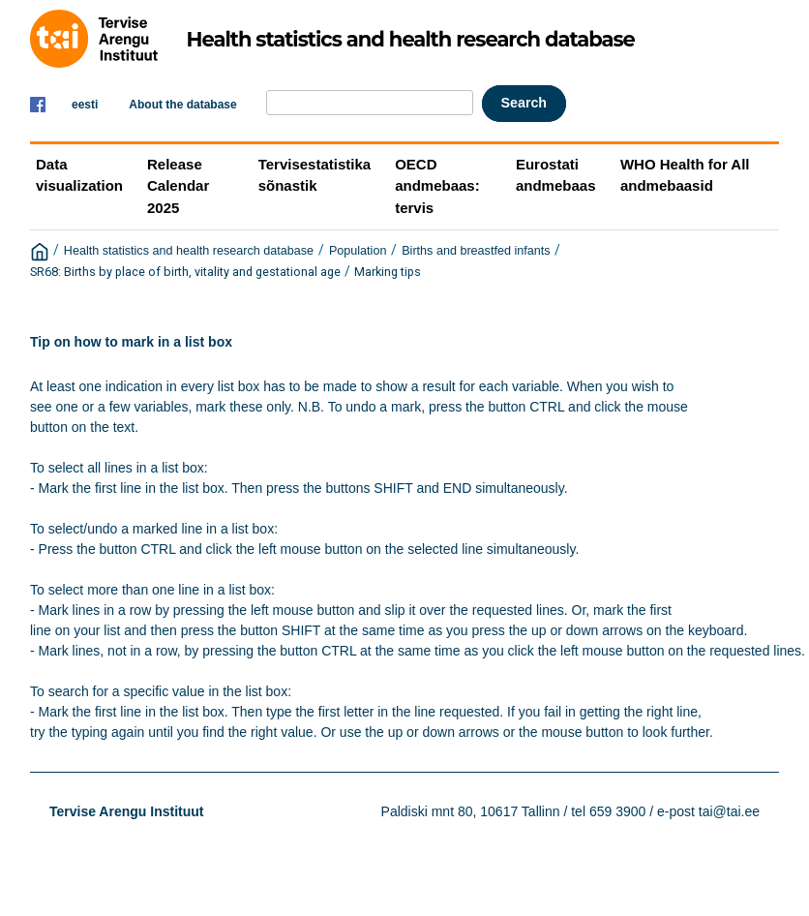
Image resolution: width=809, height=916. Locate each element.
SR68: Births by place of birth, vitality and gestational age (185, 271)
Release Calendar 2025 (178, 186)
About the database (182, 104)
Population (358, 251)
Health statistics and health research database (189, 251)
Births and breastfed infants (476, 251)
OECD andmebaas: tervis (437, 186)
